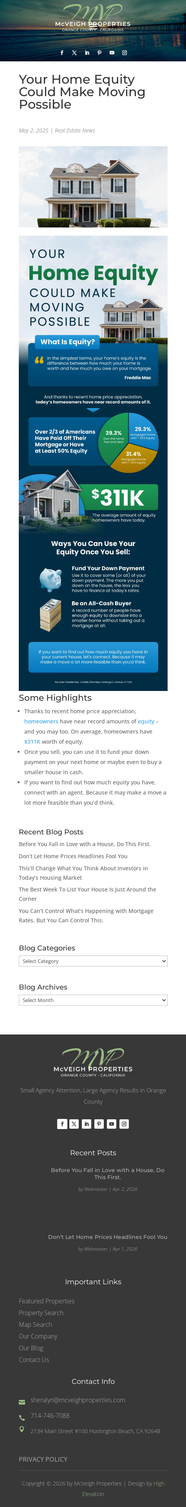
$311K (32, 741)
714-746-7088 (50, 1415)
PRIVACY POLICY (43, 1459)
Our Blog (31, 1348)
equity (146, 721)
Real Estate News (75, 130)
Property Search (41, 1313)
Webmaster (96, 1189)
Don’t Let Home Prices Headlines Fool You (73, 856)
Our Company (38, 1337)
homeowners (41, 721)
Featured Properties (46, 1301)
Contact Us (34, 1360)
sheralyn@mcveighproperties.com (78, 1400)
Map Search (35, 1325)
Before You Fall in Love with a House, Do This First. (85, 844)
